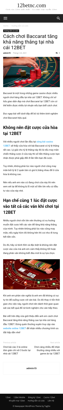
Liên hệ (51, 400)
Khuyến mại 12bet (17, 400)
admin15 (7, 53)
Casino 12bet (49, 397)
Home (5, 25)
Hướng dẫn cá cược (19, 25)
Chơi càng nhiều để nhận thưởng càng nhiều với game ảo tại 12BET (47, 350)
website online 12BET (14, 328)
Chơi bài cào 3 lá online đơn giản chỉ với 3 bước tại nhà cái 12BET (17, 350)
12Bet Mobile (19, 397)
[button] (5, 18)
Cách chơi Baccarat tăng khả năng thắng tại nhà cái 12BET (30, 41)
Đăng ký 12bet (34, 397)
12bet (7, 397)
